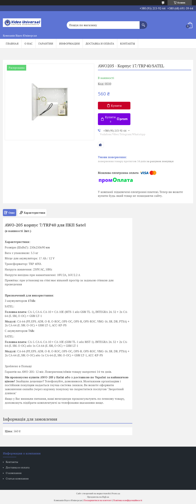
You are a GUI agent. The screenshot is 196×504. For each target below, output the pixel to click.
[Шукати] (143, 23)
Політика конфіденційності (127, 500)
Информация (69, 43)
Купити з (116, 119)
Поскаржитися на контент (97, 500)
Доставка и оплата (100, 43)
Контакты (127, 43)
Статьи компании (17, 478)
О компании (14, 473)
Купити (116, 105)
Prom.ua (116, 493)
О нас (28, 43)
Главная (12, 43)
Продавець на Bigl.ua (98, 496)
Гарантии (45, 43)
